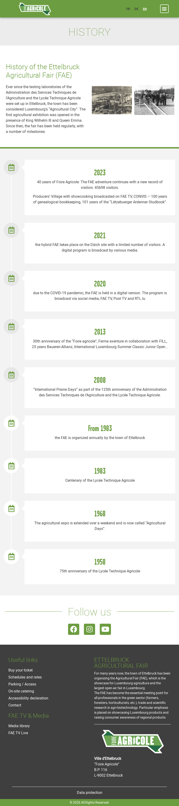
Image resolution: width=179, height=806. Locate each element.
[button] (164, 8)
